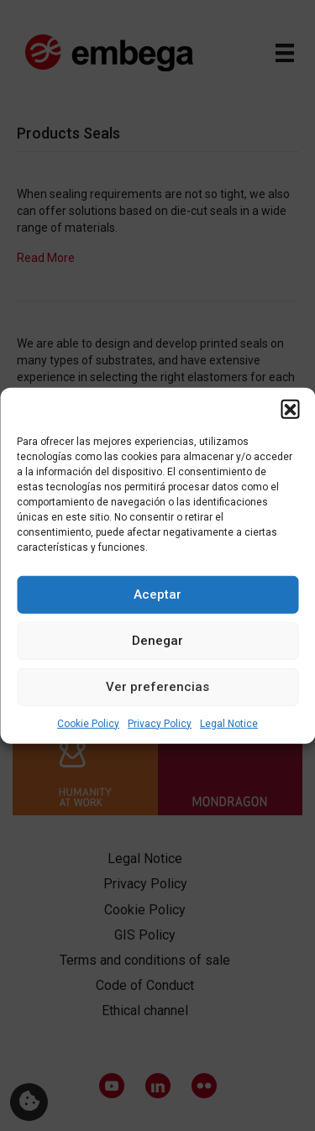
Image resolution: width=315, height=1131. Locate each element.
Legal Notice (229, 723)
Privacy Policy (160, 723)
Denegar (157, 640)
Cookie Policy (88, 723)
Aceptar (157, 594)
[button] (289, 408)
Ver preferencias (157, 686)
